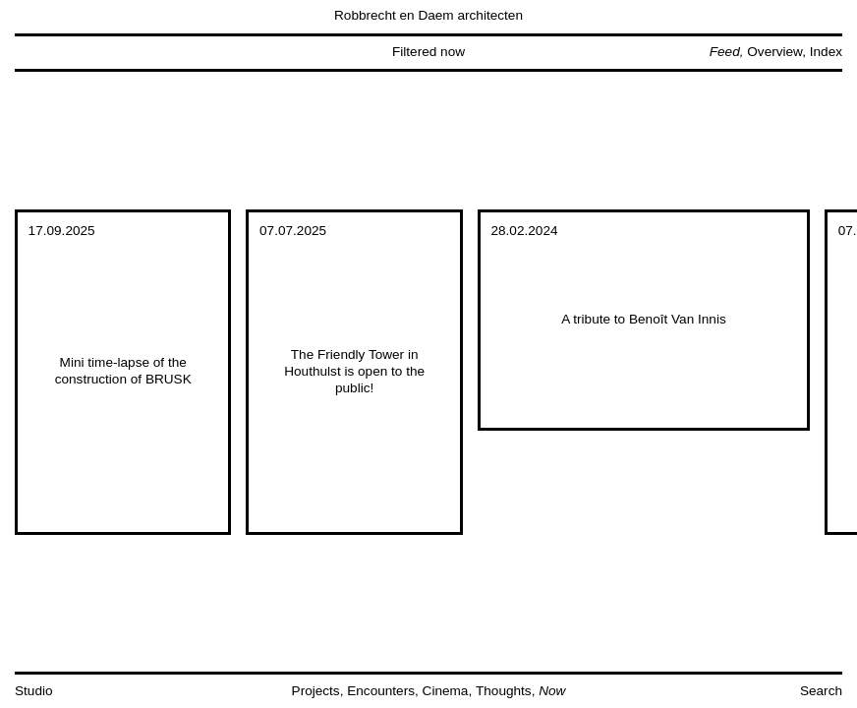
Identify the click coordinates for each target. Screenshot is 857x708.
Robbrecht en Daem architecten (428, 15)
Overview (774, 51)
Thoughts (504, 690)
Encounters (381, 690)
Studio (34, 690)
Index (826, 51)
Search (821, 690)
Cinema (446, 690)
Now (552, 690)
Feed (725, 51)
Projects (316, 690)
